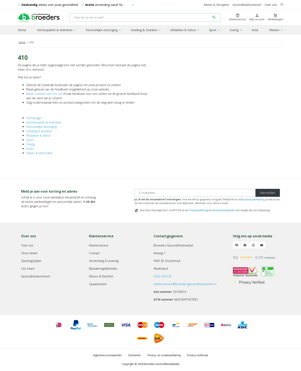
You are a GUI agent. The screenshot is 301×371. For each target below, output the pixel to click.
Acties (30, 149)
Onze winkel (29, 253)
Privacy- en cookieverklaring (164, 355)
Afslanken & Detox (185, 30)
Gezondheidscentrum (246, 5)
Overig (236, 30)
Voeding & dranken (39, 131)
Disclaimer (134, 355)
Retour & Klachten (101, 276)
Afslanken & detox (38, 135)
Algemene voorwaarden (107, 355)
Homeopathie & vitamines (56, 30)
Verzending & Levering (104, 261)
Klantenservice (98, 245)
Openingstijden (31, 261)
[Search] (140, 17)
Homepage (33, 118)
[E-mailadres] (194, 193)
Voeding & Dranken (146, 30)
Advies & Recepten (216, 5)
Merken (276, 30)
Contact (94, 253)
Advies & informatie (39, 153)
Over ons (271, 5)
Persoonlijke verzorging (103, 30)
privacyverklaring (254, 199)
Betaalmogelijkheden (103, 269)
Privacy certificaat (197, 355)
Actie (255, 30)
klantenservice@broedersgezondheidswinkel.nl (185, 284)
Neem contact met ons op (44, 94)
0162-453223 (162, 276)
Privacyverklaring (198, 210)
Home (22, 30)
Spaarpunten (98, 284)
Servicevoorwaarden (223, 210)
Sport (214, 30)
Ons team (27, 269)
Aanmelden (267, 193)
